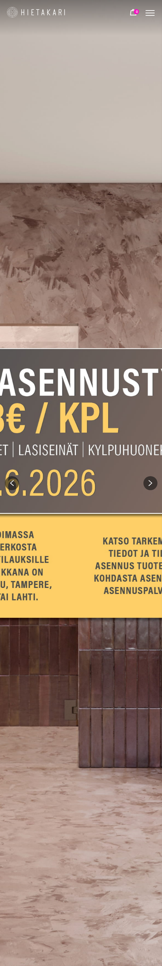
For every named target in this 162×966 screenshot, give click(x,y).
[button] (11, 483)
